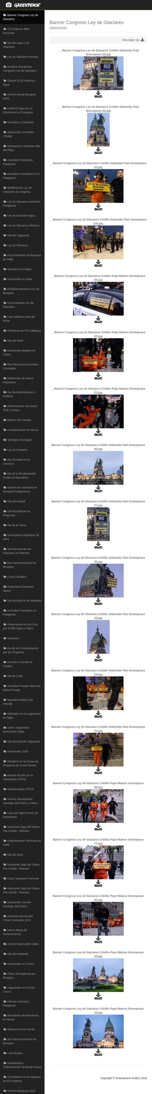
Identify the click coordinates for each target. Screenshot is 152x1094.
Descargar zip (133, 39)
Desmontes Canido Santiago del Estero (17, 904)
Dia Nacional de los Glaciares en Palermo (17, 551)
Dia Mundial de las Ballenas (22, 600)
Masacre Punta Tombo (19, 1029)
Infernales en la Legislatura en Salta (22, 715)
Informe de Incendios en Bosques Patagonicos (20, 489)
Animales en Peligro (17, 269)
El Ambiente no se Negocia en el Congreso (22, 1078)
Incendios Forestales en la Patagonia (21, 175)
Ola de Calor (13, 676)
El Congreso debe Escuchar (16, 31)
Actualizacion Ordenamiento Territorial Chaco (22, 1065)
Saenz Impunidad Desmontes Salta (16, 729)
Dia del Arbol (13, 340)
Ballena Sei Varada (17, 420)
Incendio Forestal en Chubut (17, 664)
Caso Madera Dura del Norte (19, 318)
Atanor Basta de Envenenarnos (15, 932)
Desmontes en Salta (17, 279)
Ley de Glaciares (15, 245)
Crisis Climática (14, 576)
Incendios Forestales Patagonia (18, 162)
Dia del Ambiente (15, 953)
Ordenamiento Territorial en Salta (22, 842)
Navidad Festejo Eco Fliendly (18, 701)
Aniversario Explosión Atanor (18, 588)
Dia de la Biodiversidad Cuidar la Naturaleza (19, 475)
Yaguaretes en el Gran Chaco (19, 989)
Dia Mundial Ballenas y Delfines (19, 394)
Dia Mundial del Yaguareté (21, 741)
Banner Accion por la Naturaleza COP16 (18, 777)
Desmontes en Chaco (18, 963)
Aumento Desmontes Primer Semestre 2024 (18, 918)
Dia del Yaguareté (16, 235)
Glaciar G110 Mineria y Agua (19, 82)
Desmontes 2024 (15, 751)
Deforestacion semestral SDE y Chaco (20, 408)
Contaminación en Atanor (20, 429)
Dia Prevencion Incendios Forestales (21, 366)
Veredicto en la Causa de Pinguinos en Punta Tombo (20, 763)
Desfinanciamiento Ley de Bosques (21, 291)
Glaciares (11, 638)
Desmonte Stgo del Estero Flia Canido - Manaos (21, 828)
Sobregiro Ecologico (17, 439)
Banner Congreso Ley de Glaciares (20, 17)
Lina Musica (12, 1053)
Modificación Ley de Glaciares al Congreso (17, 189)
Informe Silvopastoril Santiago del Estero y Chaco (20, 801)
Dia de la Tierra (14, 525)
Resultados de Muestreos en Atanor (21, 1017)
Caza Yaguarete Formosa (21, 878)
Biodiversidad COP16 (18, 789)
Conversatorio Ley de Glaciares (18, 304)
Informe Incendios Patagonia (16, 1003)
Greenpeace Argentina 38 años (21, 537)
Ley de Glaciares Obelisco (21, 225)
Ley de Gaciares (15, 449)
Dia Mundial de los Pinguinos (16, 513)
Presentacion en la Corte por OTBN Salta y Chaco (20, 626)
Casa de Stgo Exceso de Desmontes (20, 815)
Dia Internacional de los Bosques (19, 564)
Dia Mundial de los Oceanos (16, 461)
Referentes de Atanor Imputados (18, 380)
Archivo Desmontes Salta (20, 944)
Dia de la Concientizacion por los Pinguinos (21, 650)
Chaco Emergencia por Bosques (19, 975)
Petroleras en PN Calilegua (22, 330)
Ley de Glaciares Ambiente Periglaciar (21, 203)
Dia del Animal (14, 501)
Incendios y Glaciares (18, 122)
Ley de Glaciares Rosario (20, 56)
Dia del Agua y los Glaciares (16, 44)
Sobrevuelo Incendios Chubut (18, 134)
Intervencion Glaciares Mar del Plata (21, 148)
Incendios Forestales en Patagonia (20, 612)
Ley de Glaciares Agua (19, 215)
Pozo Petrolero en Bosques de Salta (22, 257)
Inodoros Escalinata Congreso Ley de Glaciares (20, 68)
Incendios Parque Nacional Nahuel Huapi (21, 687)
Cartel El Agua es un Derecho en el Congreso (18, 110)
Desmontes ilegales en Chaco (19, 352)
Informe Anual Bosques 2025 (19, 96)
